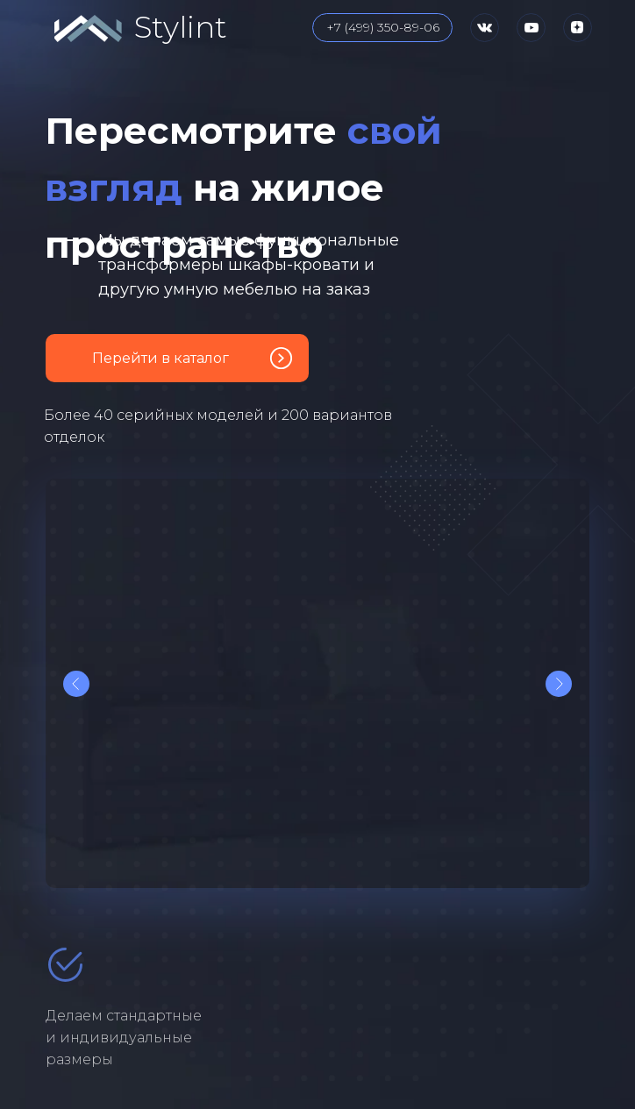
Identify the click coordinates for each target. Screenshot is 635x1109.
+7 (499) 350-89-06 (382, 27)
